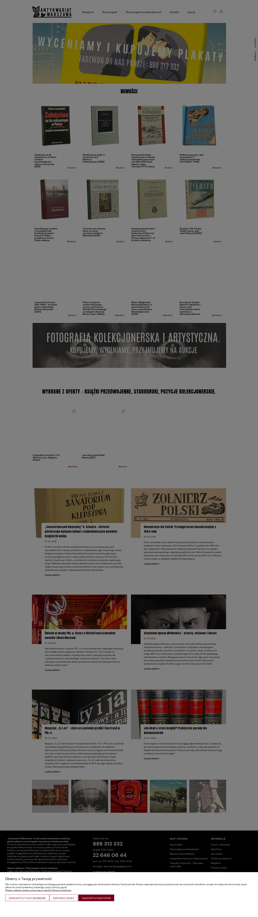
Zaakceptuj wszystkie (96, 898)
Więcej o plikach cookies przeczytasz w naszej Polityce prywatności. (38, 890)
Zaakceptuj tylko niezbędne (27, 898)
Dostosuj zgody (64, 898)
